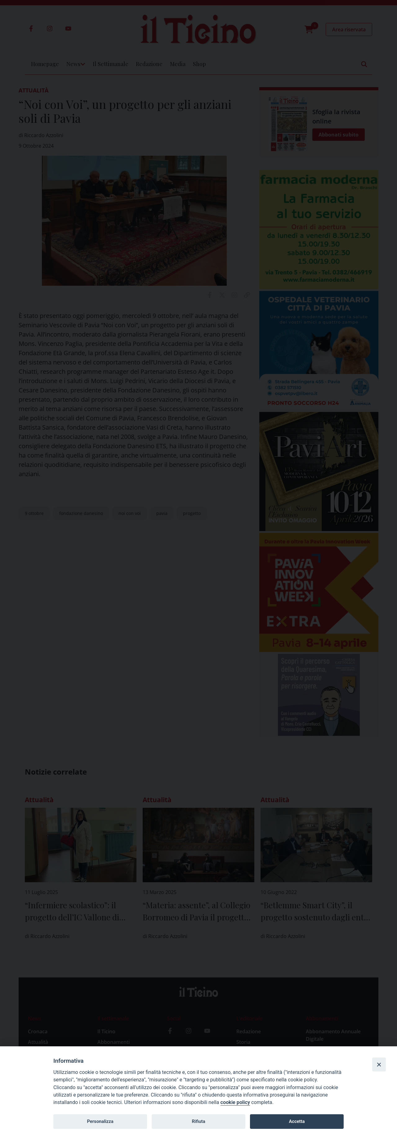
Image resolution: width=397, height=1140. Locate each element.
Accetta (297, 1121)
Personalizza (100, 1121)
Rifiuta (198, 1121)
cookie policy (235, 1102)
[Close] (379, 1064)
